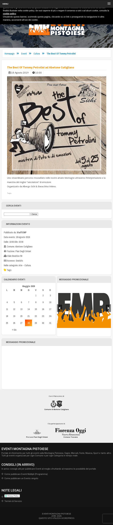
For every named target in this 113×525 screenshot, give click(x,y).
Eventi (24, 53)
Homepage (9, 53)
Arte (20, 265)
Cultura (37, 53)
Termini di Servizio (13, 501)
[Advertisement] (56, 367)
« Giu (14, 329)
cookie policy (9, 13)
